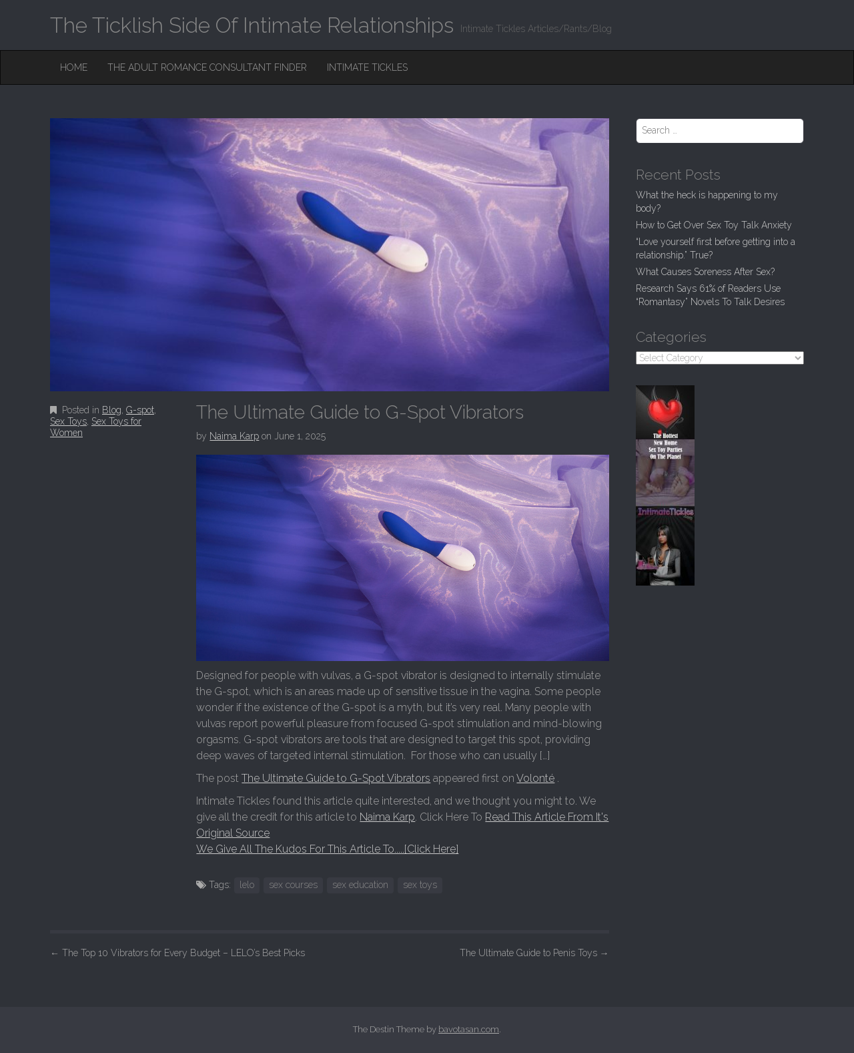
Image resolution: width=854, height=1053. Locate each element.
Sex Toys (68, 421)
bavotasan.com (468, 1029)
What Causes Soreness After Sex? (705, 271)
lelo (247, 884)
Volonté (535, 778)
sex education (360, 884)
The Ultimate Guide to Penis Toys (534, 952)
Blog (111, 410)
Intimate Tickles (367, 67)
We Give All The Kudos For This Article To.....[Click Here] (327, 849)
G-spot (140, 410)
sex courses (293, 884)
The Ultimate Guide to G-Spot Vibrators (336, 778)
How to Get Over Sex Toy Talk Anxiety (714, 225)
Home (73, 67)
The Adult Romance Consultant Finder (207, 67)
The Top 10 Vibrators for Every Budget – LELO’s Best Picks (177, 952)
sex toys (420, 884)
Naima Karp (234, 436)
